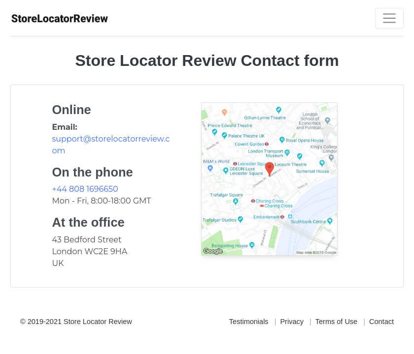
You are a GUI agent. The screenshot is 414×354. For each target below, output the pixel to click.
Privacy (292, 321)
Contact (381, 321)
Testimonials (249, 321)
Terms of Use (336, 321)
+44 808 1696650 (85, 189)
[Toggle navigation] (389, 18)
